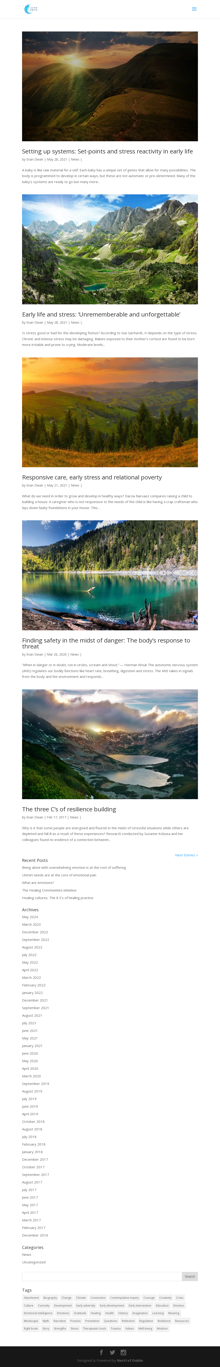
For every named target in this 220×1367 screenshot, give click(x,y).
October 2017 (33, 1167)
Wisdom (162, 1328)
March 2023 (31, 924)
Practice (75, 1321)
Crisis (179, 1298)
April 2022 (30, 970)
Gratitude (80, 1313)
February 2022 (34, 985)
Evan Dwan (34, 159)
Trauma (116, 1328)
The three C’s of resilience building (69, 809)
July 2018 (29, 1136)
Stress (74, 1328)
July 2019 (29, 1098)
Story (46, 1328)
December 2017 (35, 1159)
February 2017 (34, 1227)
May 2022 (30, 962)
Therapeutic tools (94, 1328)
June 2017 (30, 1197)
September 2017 (35, 1174)
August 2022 (32, 947)
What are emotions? (38, 882)
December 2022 (35, 932)
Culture (28, 1306)
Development (63, 1306)
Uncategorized (34, 1262)
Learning (158, 1313)
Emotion (178, 1306)
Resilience (164, 1321)
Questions (110, 1321)
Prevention (92, 1321)
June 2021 (30, 1030)
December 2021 (35, 1000)
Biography (50, 1298)
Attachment (31, 1298)
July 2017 (29, 1189)
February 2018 (34, 1144)
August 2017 (32, 1182)
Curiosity (43, 1306)
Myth (46, 1321)
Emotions (63, 1313)
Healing (96, 1313)
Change (66, 1298)
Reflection (128, 1321)
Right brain (31, 1328)
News (75, 159)
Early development (112, 1306)
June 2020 (30, 1053)
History (123, 1313)
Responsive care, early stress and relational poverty (92, 477)
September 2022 (35, 939)
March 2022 (31, 977)
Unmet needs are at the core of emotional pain (59, 875)
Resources (182, 1321)
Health (109, 1313)
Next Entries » (186, 855)
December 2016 (35, 1235)
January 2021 (32, 1045)
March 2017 (31, 1220)
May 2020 (30, 1061)
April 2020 (30, 1068)
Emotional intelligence (38, 1313)
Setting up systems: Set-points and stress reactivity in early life (107, 151)
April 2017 (30, 1212)
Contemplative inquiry (124, 1298)
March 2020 (31, 1076)
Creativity (165, 1298)
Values (129, 1328)
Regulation (146, 1321)
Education (162, 1306)
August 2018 (32, 1129)
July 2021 (29, 1023)
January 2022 (32, 992)
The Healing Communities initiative (49, 890)
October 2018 (33, 1121)
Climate (81, 1298)
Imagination (140, 1313)
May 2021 (30, 1038)
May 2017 (30, 1205)
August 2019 (32, 1091)
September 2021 (35, 1007)
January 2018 (32, 1151)
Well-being (145, 1328)
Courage (149, 1298)
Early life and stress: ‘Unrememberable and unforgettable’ (101, 314)
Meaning (173, 1313)
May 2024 (30, 916)
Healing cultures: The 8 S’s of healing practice (57, 897)
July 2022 (29, 954)
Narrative (60, 1321)
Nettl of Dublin (130, 1360)
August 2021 (32, 1015)
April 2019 (30, 1114)
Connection (98, 1298)
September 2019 (35, 1083)
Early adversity (85, 1306)
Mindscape (31, 1321)
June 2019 (30, 1106)
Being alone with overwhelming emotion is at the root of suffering (74, 867)
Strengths (60, 1328)
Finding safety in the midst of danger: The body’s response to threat (106, 643)
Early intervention (140, 1306)
